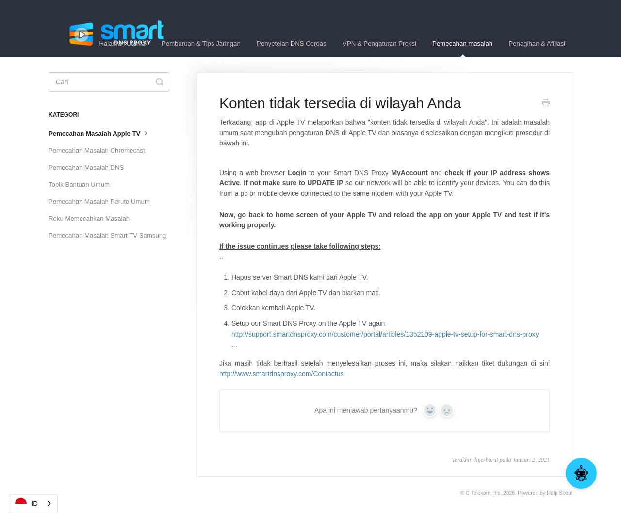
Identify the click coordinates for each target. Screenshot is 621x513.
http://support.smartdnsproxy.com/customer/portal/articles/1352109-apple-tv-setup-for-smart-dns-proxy (385, 334)
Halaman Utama (122, 43)
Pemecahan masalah (462, 48)
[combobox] (34, 503)
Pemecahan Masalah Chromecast (97, 150)
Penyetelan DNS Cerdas (292, 43)
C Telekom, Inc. (484, 493)
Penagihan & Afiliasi (536, 43)
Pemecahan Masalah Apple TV (99, 132)
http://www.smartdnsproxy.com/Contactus (281, 374)
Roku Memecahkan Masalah (89, 218)
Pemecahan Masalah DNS (86, 167)
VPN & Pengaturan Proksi (379, 43)
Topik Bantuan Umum (79, 184)
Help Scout (559, 493)
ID (26, 504)
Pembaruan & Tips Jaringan (201, 43)
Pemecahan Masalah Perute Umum (99, 201)
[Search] (109, 82)
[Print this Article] (546, 103)
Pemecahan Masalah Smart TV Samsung (107, 235)
